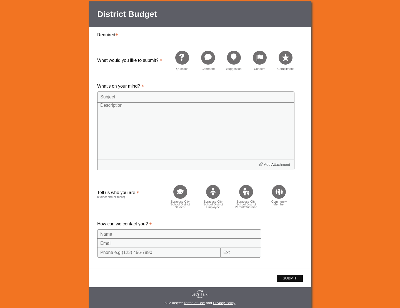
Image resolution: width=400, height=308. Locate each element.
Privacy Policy (224, 303)
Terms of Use (194, 303)
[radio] (182, 60)
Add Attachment (277, 164)
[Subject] (195, 97)
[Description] (195, 130)
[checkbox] (180, 195)
